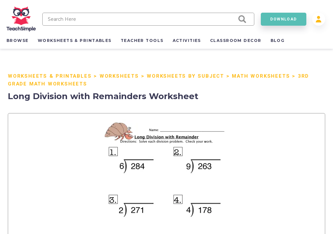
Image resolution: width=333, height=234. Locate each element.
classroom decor (235, 40)
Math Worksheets (261, 76)
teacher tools (142, 40)
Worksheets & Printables (49, 76)
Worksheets (119, 76)
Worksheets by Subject (185, 76)
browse (18, 40)
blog (278, 40)
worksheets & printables (75, 40)
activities (187, 40)
